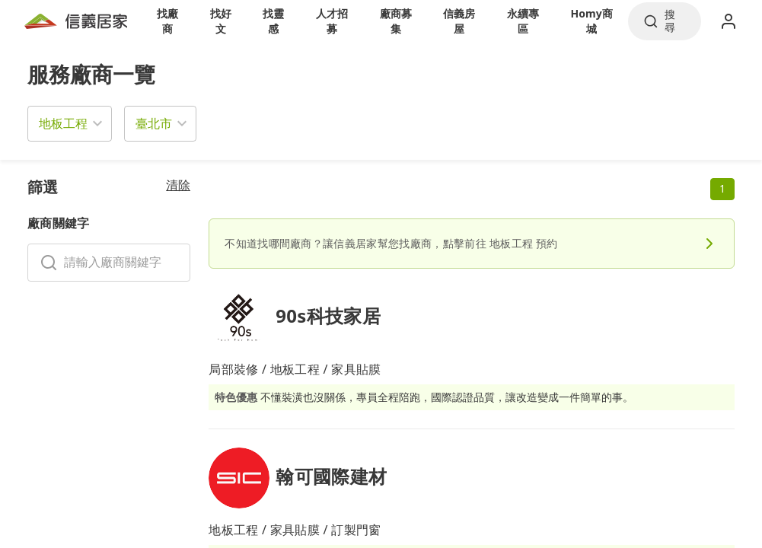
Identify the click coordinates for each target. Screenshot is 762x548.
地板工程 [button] (63, 123)
